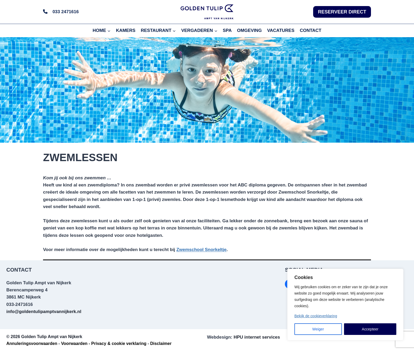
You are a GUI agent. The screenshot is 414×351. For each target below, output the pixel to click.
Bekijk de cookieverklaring (315, 316)
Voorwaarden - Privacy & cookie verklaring (103, 343)
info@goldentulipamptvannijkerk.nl (43, 311)
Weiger (318, 329)
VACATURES (280, 30)
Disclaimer (161, 343)
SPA (227, 30)
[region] (345, 304)
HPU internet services (257, 337)
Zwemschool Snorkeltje (201, 249)
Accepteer (370, 329)
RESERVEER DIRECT (342, 12)
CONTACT (310, 30)
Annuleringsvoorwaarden (31, 343)
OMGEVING (249, 30)
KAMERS (125, 30)
